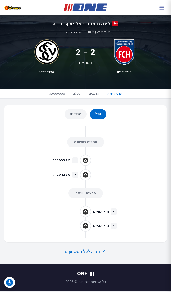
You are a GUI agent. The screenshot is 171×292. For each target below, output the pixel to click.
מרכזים (75, 115)
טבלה (75, 94)
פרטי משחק (118, 96)
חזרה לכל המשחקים (85, 253)
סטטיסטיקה (53, 94)
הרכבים (94, 94)
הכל (98, 115)
